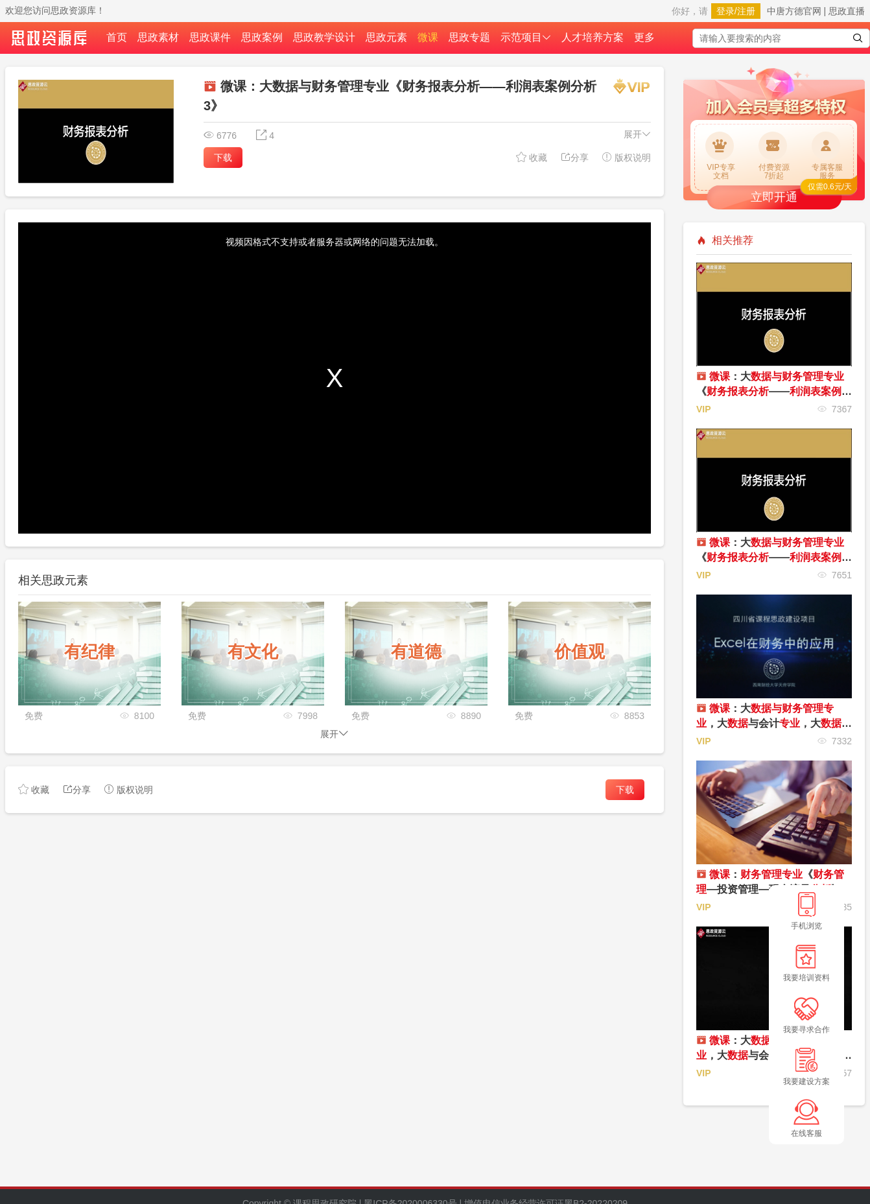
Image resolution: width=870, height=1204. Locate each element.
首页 (116, 37)
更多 (644, 37)
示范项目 (525, 37)
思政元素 (386, 37)
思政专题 (469, 37)
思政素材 (158, 37)
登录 (725, 11)
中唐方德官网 (794, 11)
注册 (746, 11)
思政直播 (847, 11)
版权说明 (626, 157)
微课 (427, 37)
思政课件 (210, 37)
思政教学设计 (324, 37)
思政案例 (262, 37)
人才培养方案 (592, 37)
